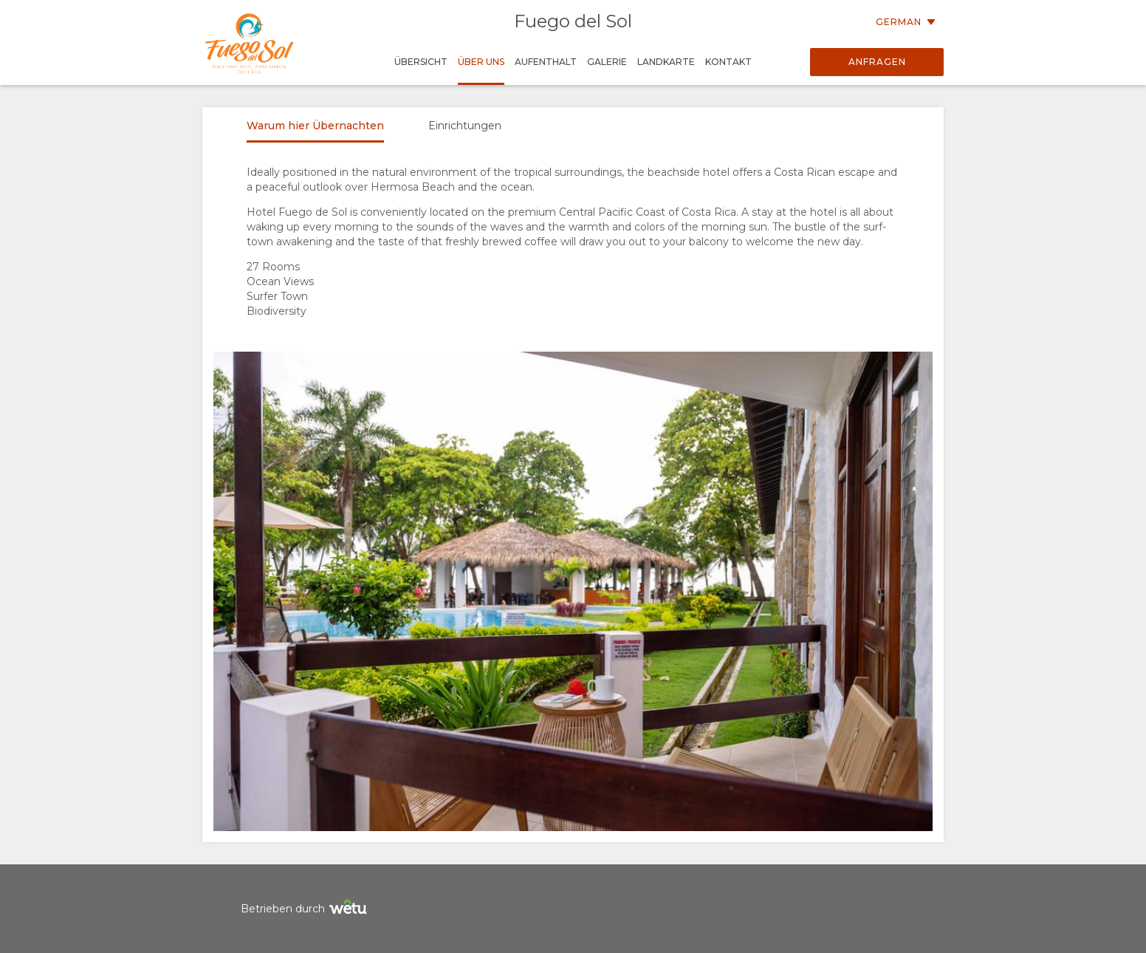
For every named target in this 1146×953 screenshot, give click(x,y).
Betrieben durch (306, 909)
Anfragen (877, 61)
